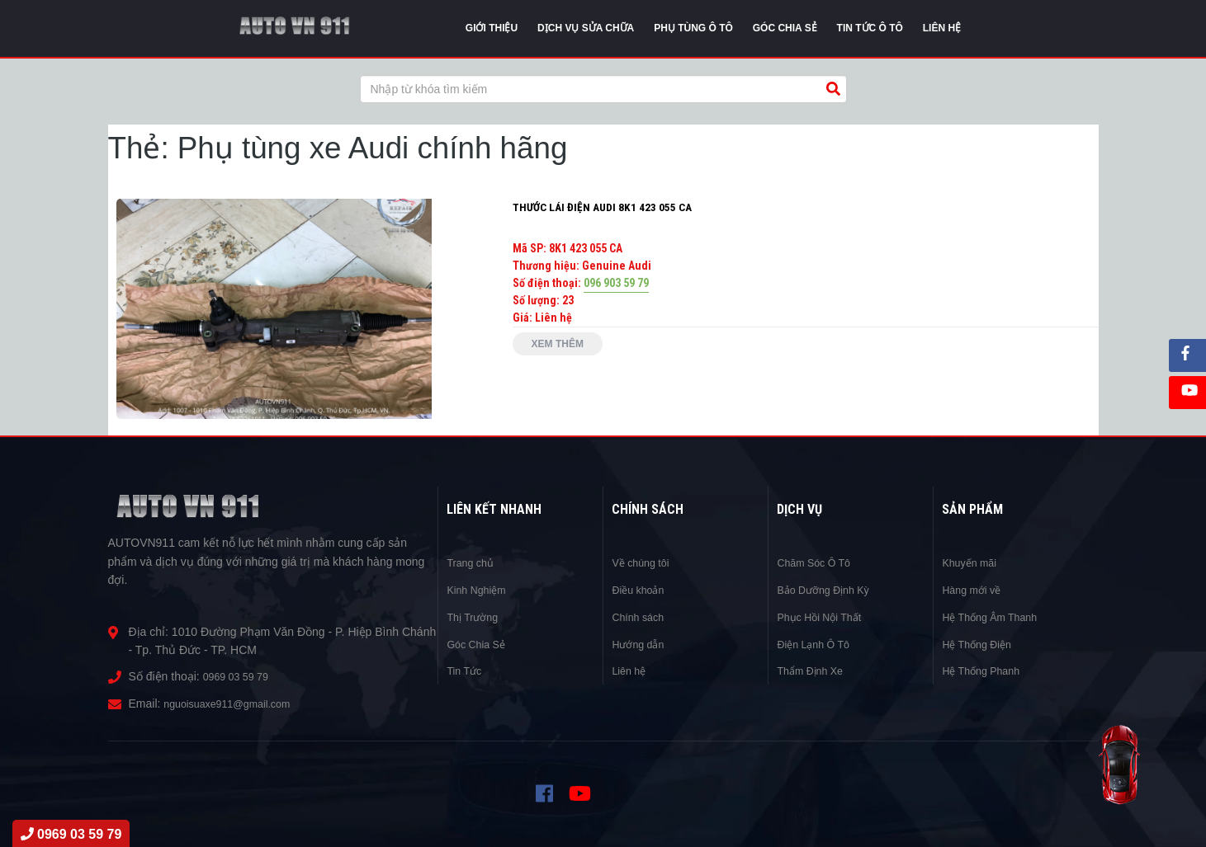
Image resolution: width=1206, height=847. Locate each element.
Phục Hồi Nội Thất (824, 616)
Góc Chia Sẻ (480, 642)
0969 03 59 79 (240, 676)
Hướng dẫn (641, 642)
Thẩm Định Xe (814, 669)
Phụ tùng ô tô (693, 28)
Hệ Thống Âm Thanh (995, 616)
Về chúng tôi (644, 562)
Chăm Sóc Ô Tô (818, 562)
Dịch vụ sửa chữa (585, 28)
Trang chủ (473, 562)
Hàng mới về (975, 588)
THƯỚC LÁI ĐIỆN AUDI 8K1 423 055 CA (603, 207)
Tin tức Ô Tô (870, 28)
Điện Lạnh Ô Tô (817, 642)
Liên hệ (631, 669)
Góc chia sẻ (785, 28)
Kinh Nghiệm (480, 588)
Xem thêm (563, 346)
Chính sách (641, 616)
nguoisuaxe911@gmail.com (234, 703)
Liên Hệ (942, 28)
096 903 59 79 (616, 282)
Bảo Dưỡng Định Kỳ (829, 588)
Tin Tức (466, 669)
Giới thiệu (492, 28)
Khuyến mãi (972, 562)
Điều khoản (641, 588)
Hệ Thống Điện (981, 642)
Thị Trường (475, 616)
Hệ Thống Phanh (985, 669)
